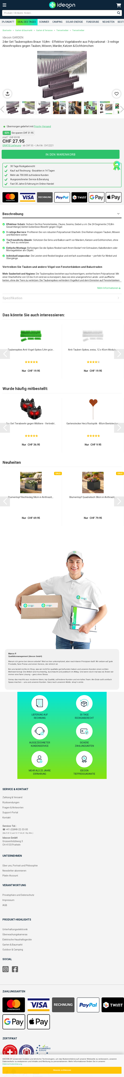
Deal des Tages (27, 22)
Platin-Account (10, 875)
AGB (4, 905)
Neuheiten (108, 22)
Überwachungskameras (14, 934)
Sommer (44, 22)
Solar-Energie (74, 22)
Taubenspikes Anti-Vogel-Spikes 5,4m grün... (31, 349)
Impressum (8, 900)
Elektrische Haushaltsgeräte (17, 939)
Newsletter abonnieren (14, 870)
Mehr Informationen (109, 288)
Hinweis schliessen (62, 1070)
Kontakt (6, 817)
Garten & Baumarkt (12, 944)
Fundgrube (92, 22)
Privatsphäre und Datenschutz (18, 895)
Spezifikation (12, 298)
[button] (2, 109)
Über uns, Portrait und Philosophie (20, 865)
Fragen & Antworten (12, 807)
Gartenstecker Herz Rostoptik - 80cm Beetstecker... (93, 423)
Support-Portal (10, 812)
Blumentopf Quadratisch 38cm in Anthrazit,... (92, 497)
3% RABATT (8, 22)
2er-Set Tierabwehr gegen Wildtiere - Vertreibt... (31, 423)
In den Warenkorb (60, 154)
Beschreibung (12, 214)
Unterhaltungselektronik (15, 929)
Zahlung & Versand (12, 797)
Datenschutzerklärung (12, 1064)
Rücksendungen (10, 802)
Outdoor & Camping (12, 949)
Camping (57, 22)
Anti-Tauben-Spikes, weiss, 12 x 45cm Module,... (93, 349)
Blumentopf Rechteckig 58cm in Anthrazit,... (31, 497)
